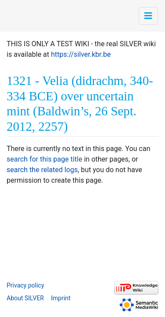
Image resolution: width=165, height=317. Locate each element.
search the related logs (42, 170)
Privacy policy (25, 285)
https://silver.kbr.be (81, 54)
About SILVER (25, 298)
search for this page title (44, 159)
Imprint (60, 298)
